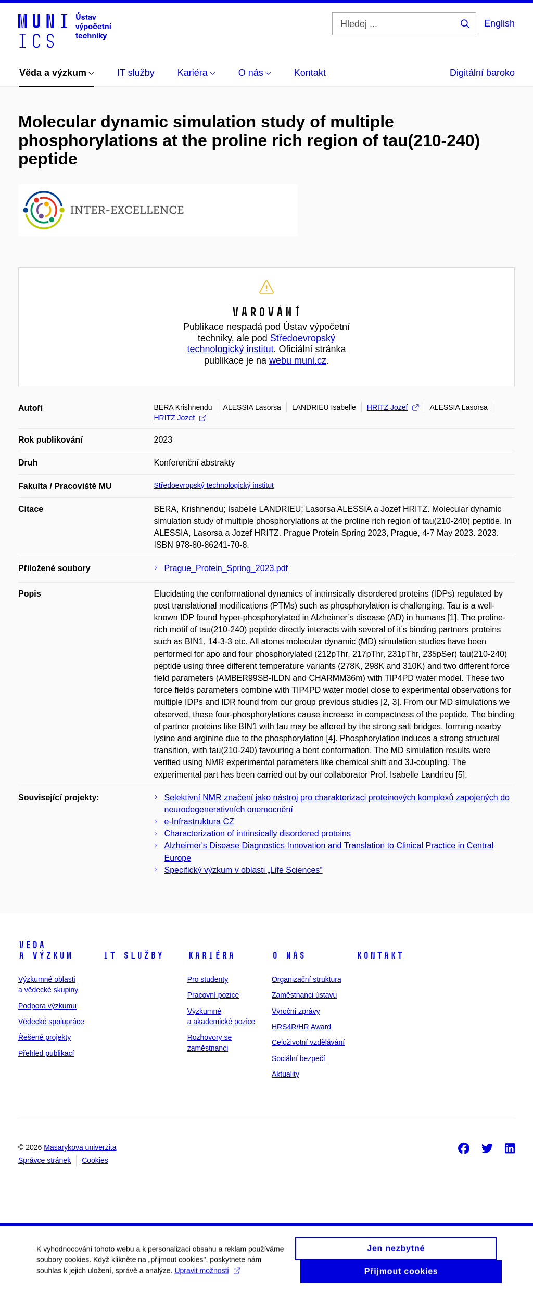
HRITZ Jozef (393, 407)
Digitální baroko (482, 73)
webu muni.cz (297, 360)
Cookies (95, 1160)
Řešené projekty (44, 1037)
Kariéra (211, 955)
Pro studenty (208, 979)
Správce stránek (44, 1160)
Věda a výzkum (45, 950)
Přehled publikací (46, 1053)
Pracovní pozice (213, 995)
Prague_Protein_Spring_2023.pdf (226, 568)
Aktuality (285, 1074)
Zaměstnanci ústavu (304, 995)
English (499, 23)
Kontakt (379, 955)
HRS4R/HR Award (301, 1027)
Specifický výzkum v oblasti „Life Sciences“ (243, 869)
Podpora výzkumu (47, 1006)
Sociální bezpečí (298, 1058)
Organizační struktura (306, 979)
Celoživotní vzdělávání (308, 1042)
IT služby (133, 955)
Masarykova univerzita (80, 1147)
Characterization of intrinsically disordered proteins (257, 833)
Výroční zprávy (296, 1011)
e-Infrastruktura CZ (199, 821)
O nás (289, 955)
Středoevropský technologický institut (261, 344)
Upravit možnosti (206, 1275)
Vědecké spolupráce (51, 1021)
